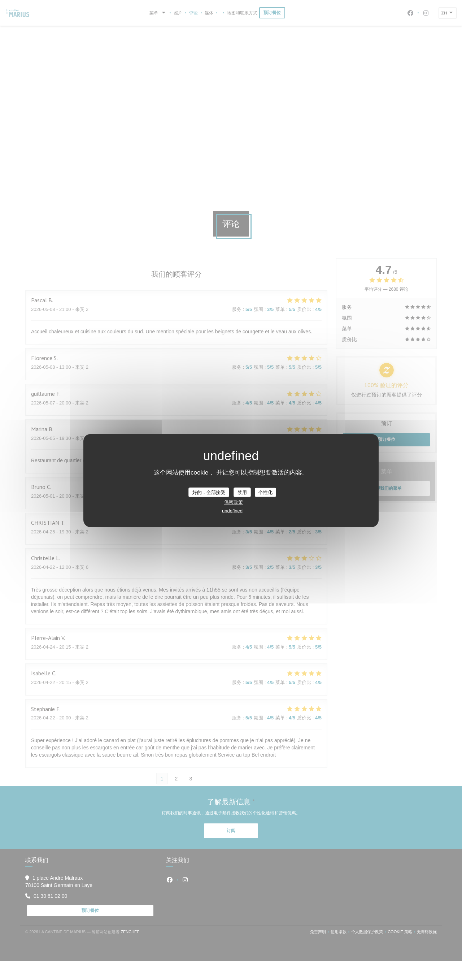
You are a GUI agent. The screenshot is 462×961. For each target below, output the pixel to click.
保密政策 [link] (233, 502)
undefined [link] (232, 511)
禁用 (242, 492)
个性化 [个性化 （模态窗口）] (265, 492)
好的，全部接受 (208, 492)
